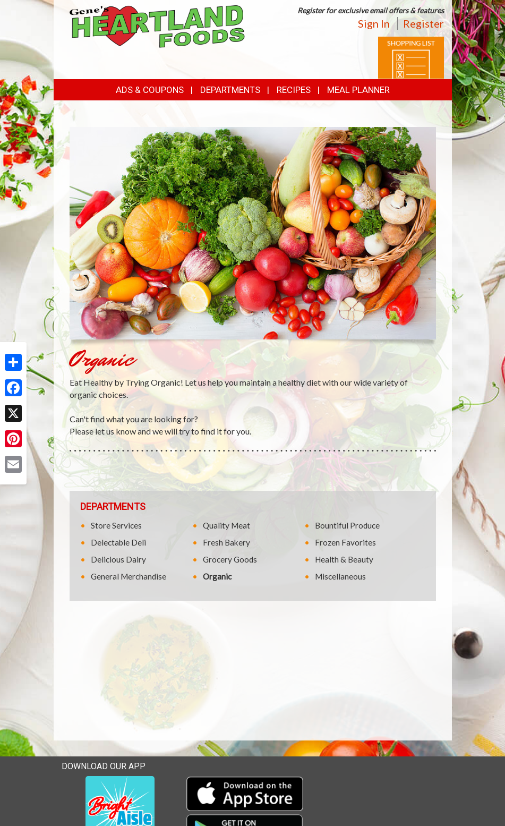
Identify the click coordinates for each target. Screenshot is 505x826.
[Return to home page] (157, 25)
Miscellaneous (340, 576)
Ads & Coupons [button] (150, 89)
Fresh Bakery (226, 542)
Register (423, 23)
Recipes (294, 89)
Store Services (116, 525)
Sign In (374, 23)
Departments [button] (230, 89)
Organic (217, 576)
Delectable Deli (118, 542)
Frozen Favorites (345, 542)
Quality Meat (226, 525)
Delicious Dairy (118, 559)
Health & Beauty (344, 559)
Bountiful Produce (347, 525)
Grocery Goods (230, 559)
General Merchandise (128, 576)
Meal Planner (358, 89)
